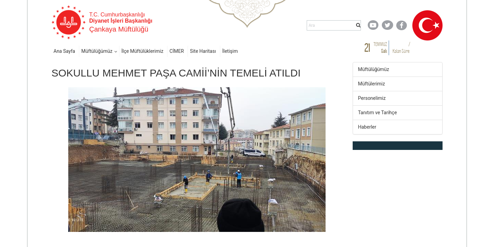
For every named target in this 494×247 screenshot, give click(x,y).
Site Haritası (203, 51)
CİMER (176, 51)
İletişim (230, 51)
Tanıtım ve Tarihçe (377, 112)
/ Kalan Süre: (401, 47)
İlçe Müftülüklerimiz (142, 51)
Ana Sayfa (64, 51)
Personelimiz (372, 98)
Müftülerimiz (371, 83)
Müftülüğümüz (97, 51)
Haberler (367, 127)
